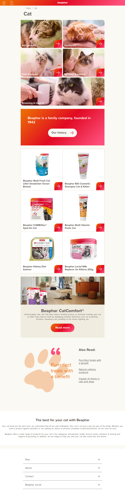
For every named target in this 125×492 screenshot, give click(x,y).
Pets (27, 459)
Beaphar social (33, 484)
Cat (35, 8)
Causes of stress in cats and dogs (89, 380)
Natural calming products (87, 371)
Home (28, 8)
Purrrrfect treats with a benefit (90, 361)
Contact (29, 476)
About (28, 468)
